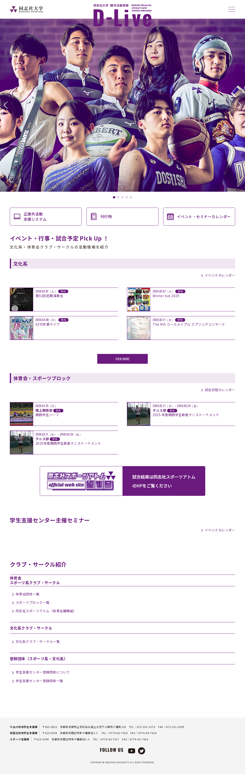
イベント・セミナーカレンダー (204, 216)
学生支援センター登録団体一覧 (39, 680)
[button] (5, 105)
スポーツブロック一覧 (33, 602)
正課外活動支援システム (35, 216)
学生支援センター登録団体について (43, 672)
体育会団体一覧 (28, 594)
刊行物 (106, 216)
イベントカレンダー (220, 275)
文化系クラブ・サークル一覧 (38, 641)
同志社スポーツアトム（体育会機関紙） (46, 610)
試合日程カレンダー (220, 390)
